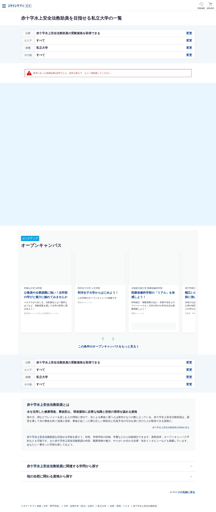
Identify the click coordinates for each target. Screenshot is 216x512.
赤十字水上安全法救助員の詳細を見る (170, 427)
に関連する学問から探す (63, 466)
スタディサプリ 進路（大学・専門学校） (41, 506)
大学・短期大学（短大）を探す (79, 506)
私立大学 (102, 506)
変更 (189, 33)
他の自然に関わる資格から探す (50, 476)
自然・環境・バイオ (119, 506)
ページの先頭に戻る (183, 492)
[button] (103, 339)
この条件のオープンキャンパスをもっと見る (107, 346)
